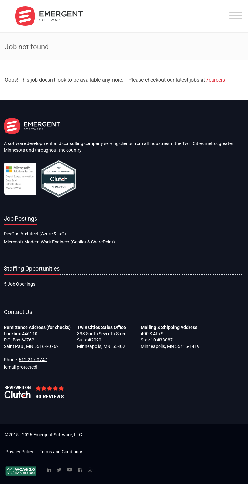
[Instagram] (90, 470)
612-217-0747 (33, 359)
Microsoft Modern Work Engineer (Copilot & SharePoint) (59, 241)
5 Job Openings (19, 284)
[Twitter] (59, 470)
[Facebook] (80, 470)
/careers (215, 80)
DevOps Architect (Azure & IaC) (35, 233)
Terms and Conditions (61, 451)
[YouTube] (69, 470)
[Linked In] (49, 470)
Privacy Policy (19, 451)
